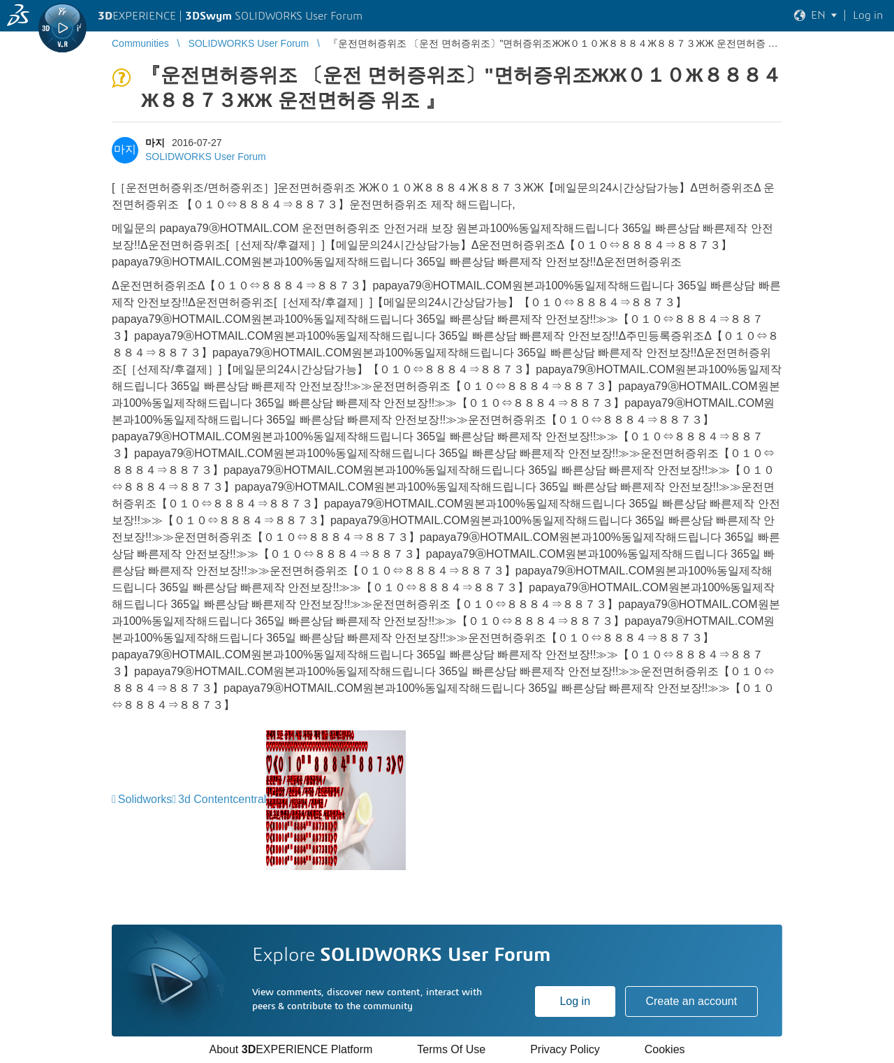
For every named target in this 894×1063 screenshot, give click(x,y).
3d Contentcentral (222, 799)
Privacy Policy (565, 1049)
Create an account (691, 1001)
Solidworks (145, 799)
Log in (574, 1001)
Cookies (665, 1049)
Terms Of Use (451, 1049)
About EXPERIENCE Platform (290, 1049)
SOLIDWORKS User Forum (205, 156)
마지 (155, 142)
